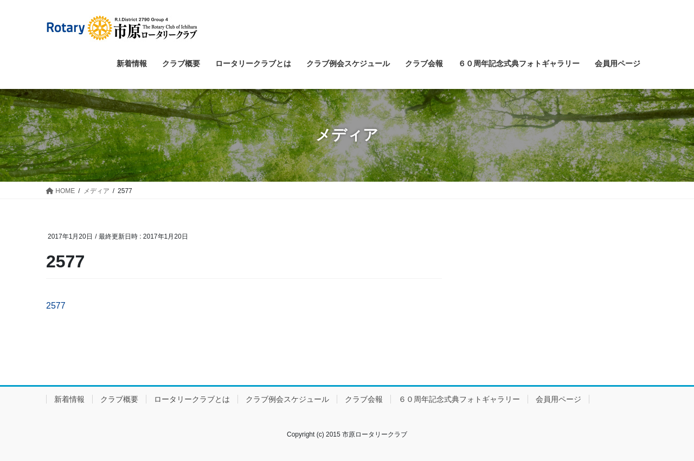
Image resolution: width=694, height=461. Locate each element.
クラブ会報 (364, 399)
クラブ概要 (119, 399)
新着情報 (69, 399)
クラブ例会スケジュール (287, 399)
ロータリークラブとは (192, 399)
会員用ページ (558, 399)
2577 (56, 305)
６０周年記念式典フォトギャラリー (459, 399)
